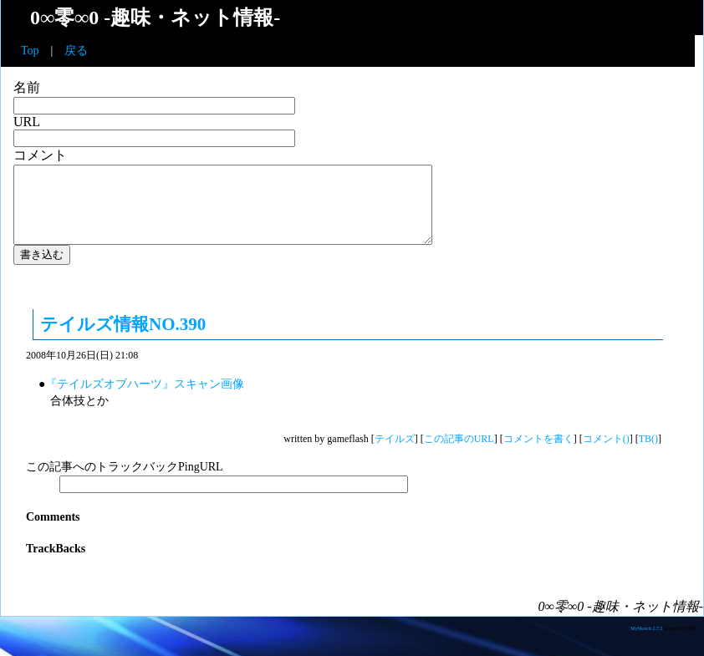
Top (30, 50)
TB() (648, 454)
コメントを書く (538, 454)
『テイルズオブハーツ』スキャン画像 (144, 399)
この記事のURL (459, 454)
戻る (76, 50)
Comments (53, 532)
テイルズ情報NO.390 (123, 339)
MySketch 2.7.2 (647, 643)
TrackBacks (55, 563)
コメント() (606, 454)
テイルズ (395, 454)
